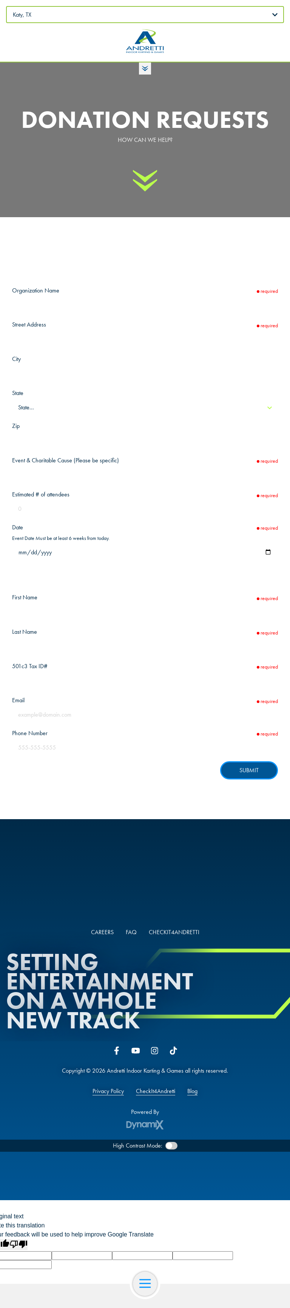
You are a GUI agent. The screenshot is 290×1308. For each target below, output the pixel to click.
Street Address (29, 324)
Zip (16, 426)
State (17, 393)
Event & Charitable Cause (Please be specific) (65, 460)
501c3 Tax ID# (30, 666)
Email (18, 700)
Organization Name (35, 290)
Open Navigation (148, 1283)
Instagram (154, 1050)
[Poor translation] (18, 1244)
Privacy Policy (108, 1091)
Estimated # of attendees (40, 494)
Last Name (24, 632)
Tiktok (173, 1050)
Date (17, 527)
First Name (24, 597)
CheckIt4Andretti (155, 1091)
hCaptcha (266, 784)
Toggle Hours (145, 68)
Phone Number (30, 733)
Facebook (116, 1050)
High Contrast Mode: (137, 1145)
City (16, 359)
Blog (192, 1091)
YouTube (135, 1050)
